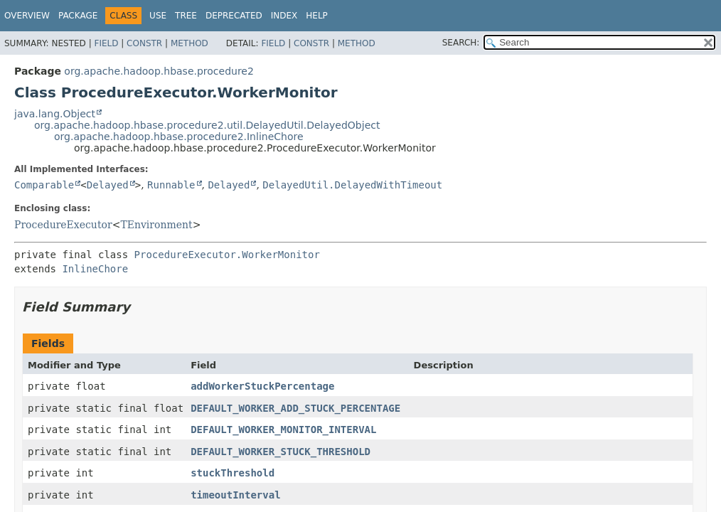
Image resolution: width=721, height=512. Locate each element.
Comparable (44, 185)
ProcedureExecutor (63, 224)
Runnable (171, 185)
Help (317, 16)
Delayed (108, 185)
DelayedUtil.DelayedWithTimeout (352, 185)
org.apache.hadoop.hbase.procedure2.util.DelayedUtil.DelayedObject (207, 125)
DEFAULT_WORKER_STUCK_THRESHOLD (280, 451)
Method (189, 43)
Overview (27, 16)
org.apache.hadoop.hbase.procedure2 (159, 71)
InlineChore (95, 268)
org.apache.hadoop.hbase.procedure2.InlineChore (179, 136)
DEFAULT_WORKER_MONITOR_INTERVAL (283, 429)
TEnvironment (156, 224)
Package (77, 16)
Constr (144, 43)
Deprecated (233, 16)
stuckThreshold (232, 473)
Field (106, 43)
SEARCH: (461, 43)
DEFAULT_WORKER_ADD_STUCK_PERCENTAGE (295, 408)
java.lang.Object (54, 113)
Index (284, 16)
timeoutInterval (235, 495)
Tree (186, 16)
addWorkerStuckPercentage (262, 386)
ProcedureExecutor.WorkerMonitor (227, 254)
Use (157, 16)
